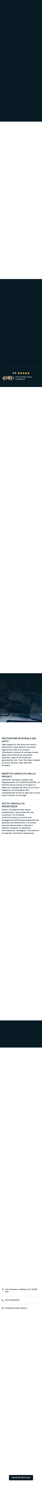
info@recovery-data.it (16, 1308)
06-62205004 (12, 1300)
